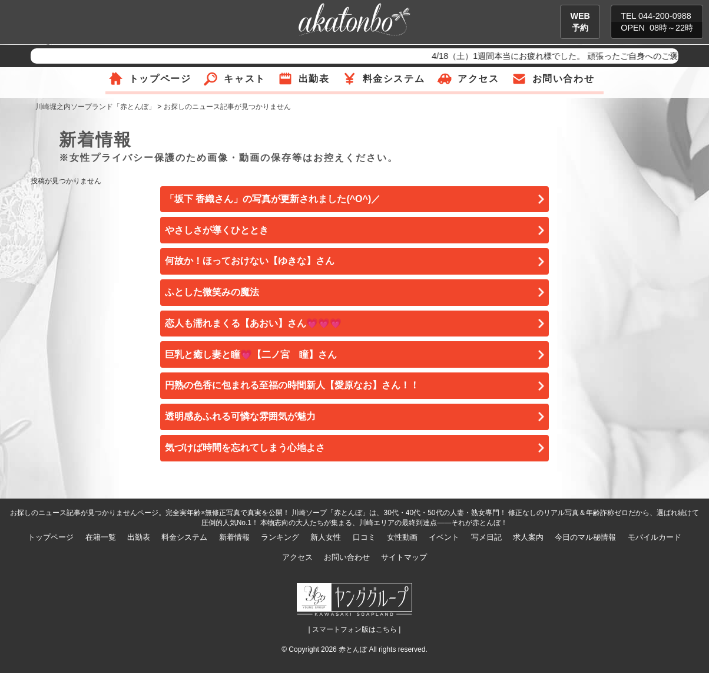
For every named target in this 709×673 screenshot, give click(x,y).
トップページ (160, 79)
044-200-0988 (664, 16)
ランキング (280, 537)
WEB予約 (580, 21)
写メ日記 (486, 537)
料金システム (394, 79)
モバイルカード (654, 537)
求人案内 (528, 537)
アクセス (478, 79)
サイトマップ (404, 557)
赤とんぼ (353, 649)
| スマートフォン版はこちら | (355, 629)
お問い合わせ (563, 79)
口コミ (364, 537)
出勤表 (314, 79)
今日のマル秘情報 (585, 537)
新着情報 (234, 537)
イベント (444, 537)
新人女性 (325, 537)
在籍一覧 (100, 537)
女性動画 (402, 537)
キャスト (244, 79)
